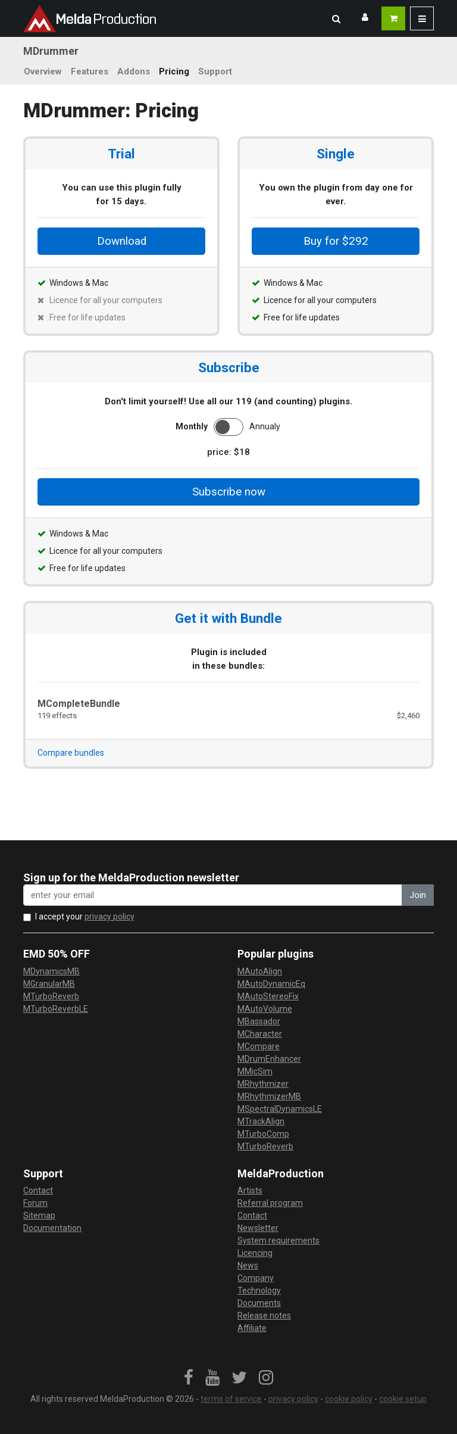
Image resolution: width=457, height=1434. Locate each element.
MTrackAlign (260, 1121)
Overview (43, 71)
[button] (336, 18)
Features (89, 71)
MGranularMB (49, 984)
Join (417, 895)
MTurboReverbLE (55, 1009)
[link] (188, 1378)
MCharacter (259, 1034)
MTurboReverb (51, 996)
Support (215, 71)
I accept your (84, 916)
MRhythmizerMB (269, 1096)
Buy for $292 (335, 241)
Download (121, 241)
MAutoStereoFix (268, 996)
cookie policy (349, 1399)
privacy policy (109, 916)
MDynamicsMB (51, 971)
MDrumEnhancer (269, 1059)
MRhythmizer (263, 1084)
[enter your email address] (212, 895)
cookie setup (403, 1399)
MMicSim (255, 1071)
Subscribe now (228, 491)
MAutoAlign (259, 971)
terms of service (231, 1399)
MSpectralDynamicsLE (279, 1109)
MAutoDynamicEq (271, 984)
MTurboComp (263, 1134)
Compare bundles (70, 752)
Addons (133, 71)
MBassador (258, 1021)
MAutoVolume (264, 1009)
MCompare (258, 1046)
